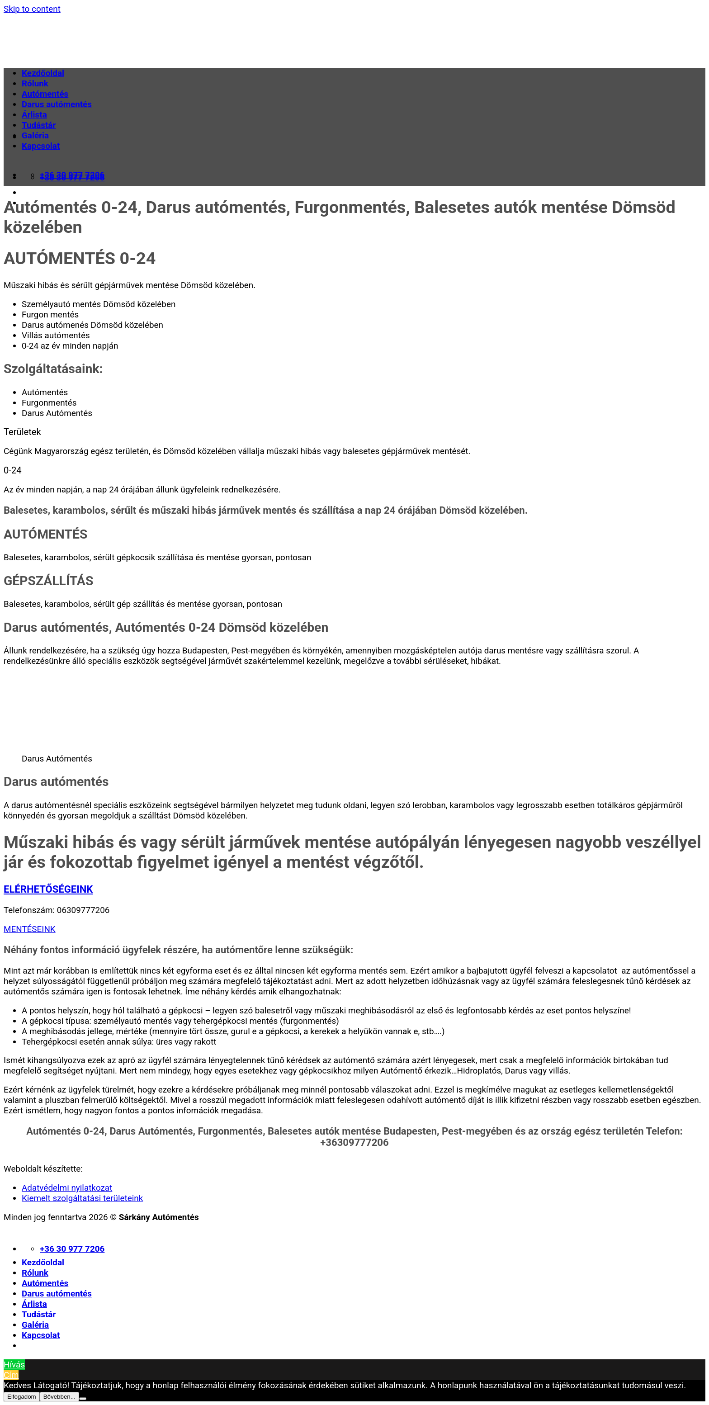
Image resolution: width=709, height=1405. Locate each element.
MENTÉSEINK (30, 929)
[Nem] (82, 1398)
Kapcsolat (41, 146)
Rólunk (35, 83)
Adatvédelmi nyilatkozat (67, 1188)
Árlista (34, 114)
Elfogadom (21, 1396)
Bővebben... (59, 1396)
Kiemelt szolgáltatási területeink (82, 1198)
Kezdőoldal (43, 73)
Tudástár (39, 125)
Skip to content (32, 9)
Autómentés (45, 94)
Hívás (14, 1364)
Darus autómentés (57, 104)
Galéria (35, 135)
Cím (11, 1375)
